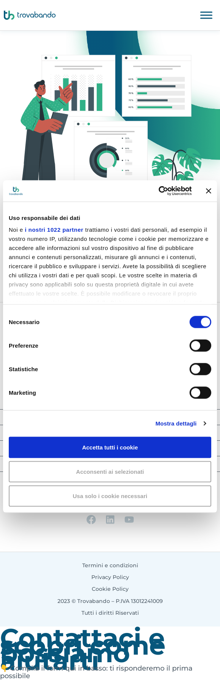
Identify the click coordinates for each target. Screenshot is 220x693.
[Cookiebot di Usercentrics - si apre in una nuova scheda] (158, 191)
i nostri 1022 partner (54, 229)
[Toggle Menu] (206, 15)
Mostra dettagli (175, 423)
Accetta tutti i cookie (110, 447)
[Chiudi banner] (208, 190)
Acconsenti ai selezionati (110, 471)
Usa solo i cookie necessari (110, 495)
